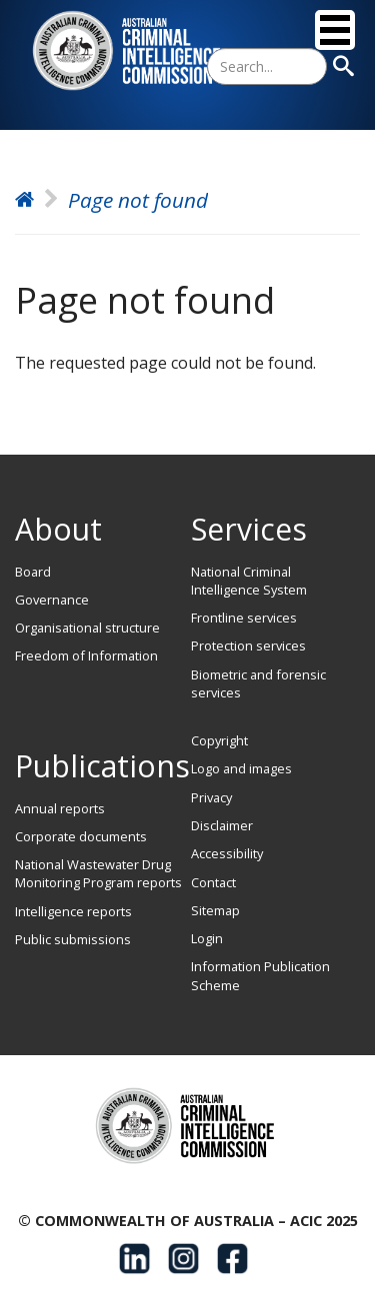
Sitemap (215, 910)
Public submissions (73, 939)
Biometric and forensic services (258, 683)
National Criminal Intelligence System (249, 581)
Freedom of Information (86, 655)
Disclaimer (222, 825)
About (58, 529)
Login (207, 938)
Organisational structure (87, 628)
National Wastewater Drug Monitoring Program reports (98, 873)
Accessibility (227, 853)
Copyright (219, 740)
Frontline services (244, 618)
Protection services (248, 645)
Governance (52, 600)
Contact (213, 882)
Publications (102, 765)
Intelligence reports (73, 911)
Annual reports (60, 808)
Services (249, 529)
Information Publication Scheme (260, 975)
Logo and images (241, 768)
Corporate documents (81, 836)
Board (33, 572)
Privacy (211, 797)
